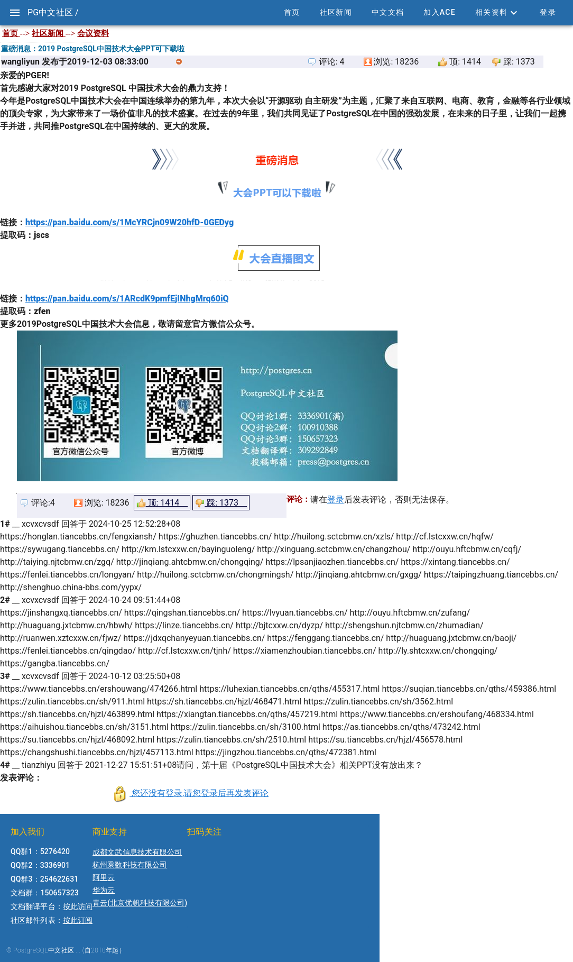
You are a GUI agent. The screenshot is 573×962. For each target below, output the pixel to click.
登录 (335, 499)
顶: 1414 (162, 503)
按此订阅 (78, 920)
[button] (497, 12)
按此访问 (78, 906)
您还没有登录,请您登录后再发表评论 (199, 793)
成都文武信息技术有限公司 (137, 852)
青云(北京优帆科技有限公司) (140, 903)
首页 (11, 33)
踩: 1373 (221, 503)
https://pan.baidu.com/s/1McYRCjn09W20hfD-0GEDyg (129, 222)
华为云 (104, 890)
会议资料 (93, 33)
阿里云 (104, 877)
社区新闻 (49, 33)
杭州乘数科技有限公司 (130, 864)
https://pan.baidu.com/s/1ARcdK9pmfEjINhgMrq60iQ (127, 299)
